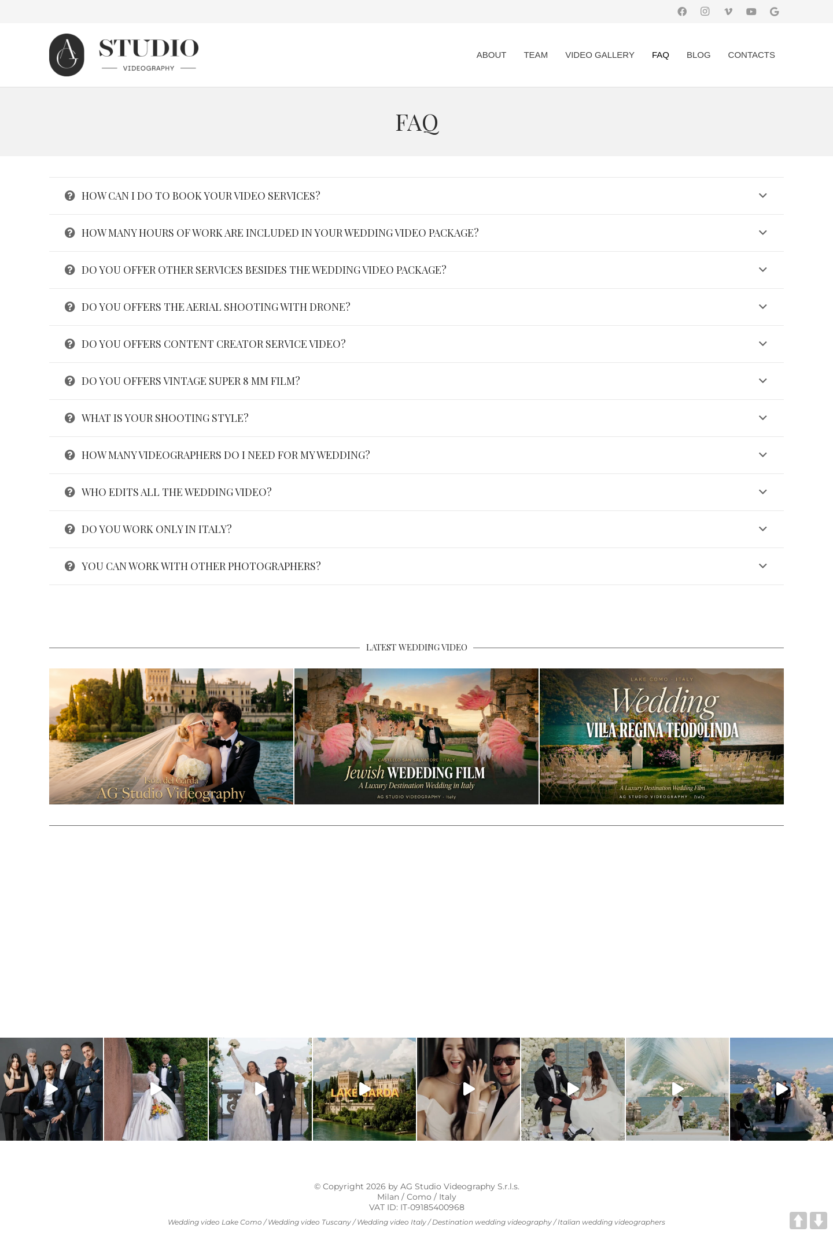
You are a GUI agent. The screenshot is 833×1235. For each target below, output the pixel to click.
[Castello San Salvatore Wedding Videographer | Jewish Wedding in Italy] (416, 736)
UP (798, 1220)
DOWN (818, 1220)
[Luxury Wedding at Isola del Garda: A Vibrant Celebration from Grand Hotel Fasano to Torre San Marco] (171, 736)
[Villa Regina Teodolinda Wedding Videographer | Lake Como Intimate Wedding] (662, 736)
